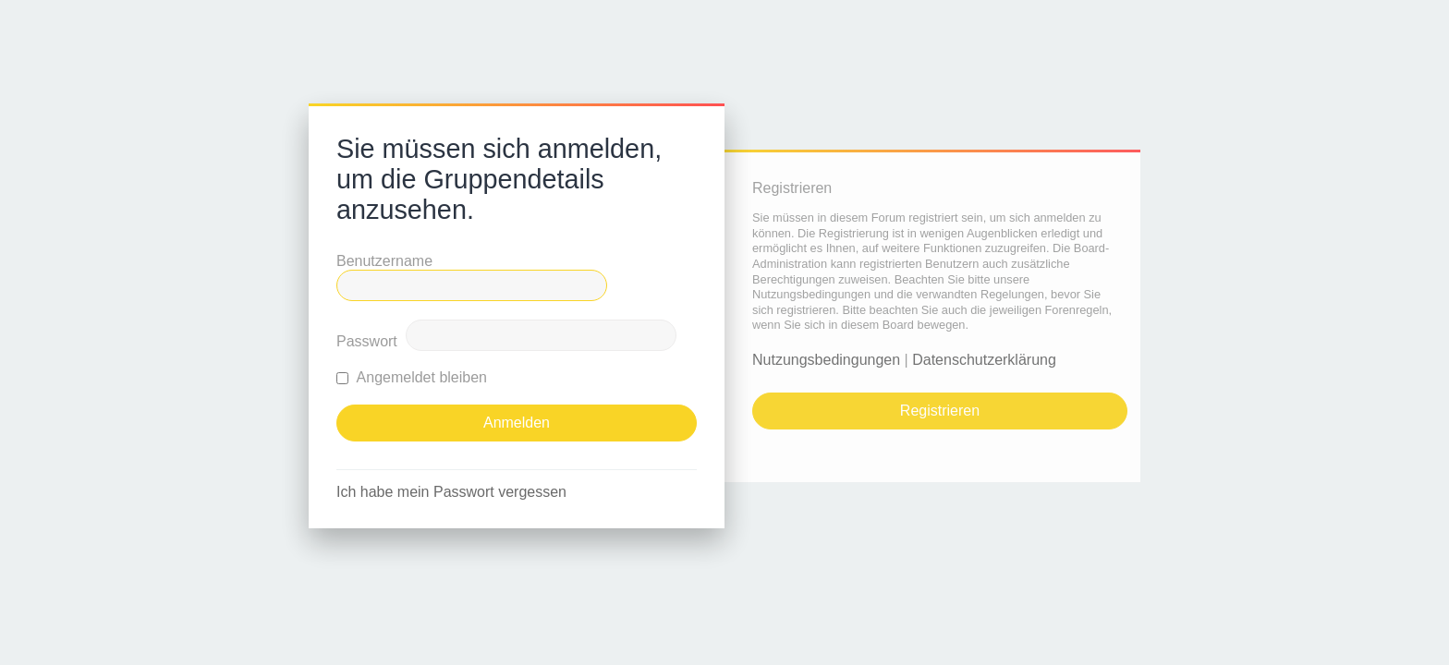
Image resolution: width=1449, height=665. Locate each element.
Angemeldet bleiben (411, 377)
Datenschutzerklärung (984, 360)
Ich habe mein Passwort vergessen (451, 492)
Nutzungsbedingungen (826, 360)
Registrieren (940, 410)
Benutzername (384, 261)
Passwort (366, 341)
